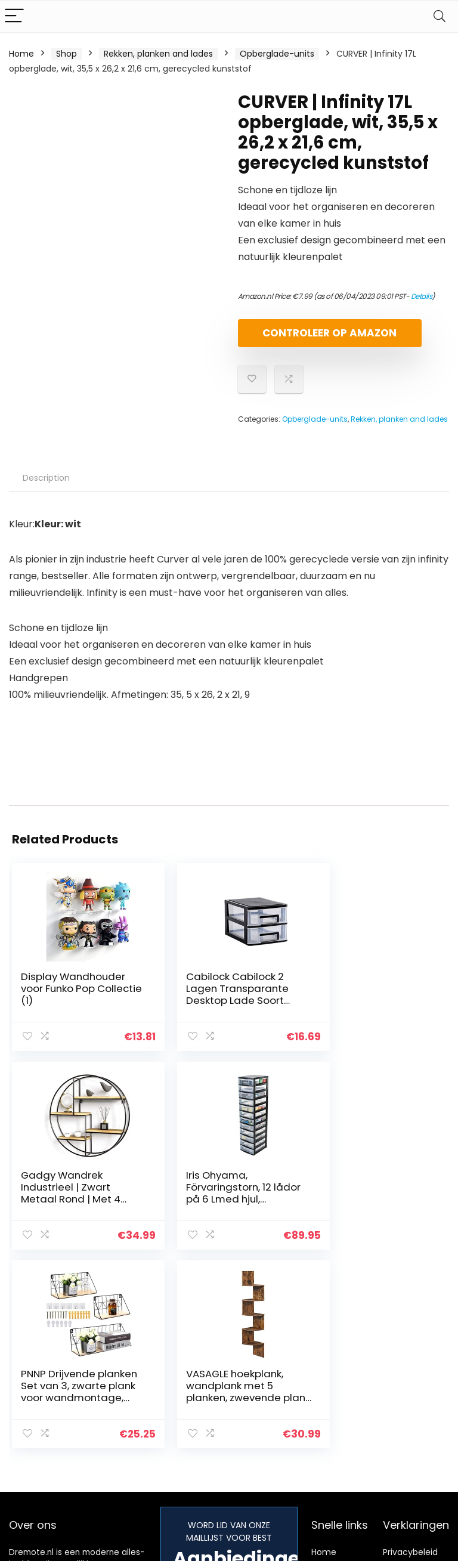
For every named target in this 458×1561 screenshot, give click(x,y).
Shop (66, 54)
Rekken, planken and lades (158, 54)
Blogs (322, 1394)
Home (21, 54)
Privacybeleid (410, 1361)
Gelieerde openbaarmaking (418, 1410)
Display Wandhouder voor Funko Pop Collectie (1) (73, 998)
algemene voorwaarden (410, 1382)
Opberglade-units (277, 54)
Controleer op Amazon (306, 338)
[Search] (439, 16)
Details (421, 296)
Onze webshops (332, 1416)
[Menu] (14, 16)
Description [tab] (46, 488)
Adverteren (334, 1438)
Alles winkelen (339, 1377)
